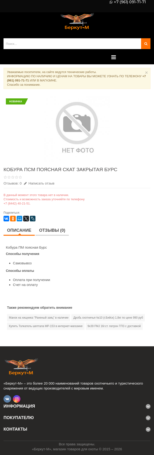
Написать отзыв (39, 183)
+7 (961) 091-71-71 (130, 2)
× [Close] (146, 72)
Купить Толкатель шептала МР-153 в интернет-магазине (46, 326)
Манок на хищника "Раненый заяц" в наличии (38, 317)
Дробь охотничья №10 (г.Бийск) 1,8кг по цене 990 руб (108, 317)
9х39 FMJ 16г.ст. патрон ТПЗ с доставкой (114, 326)
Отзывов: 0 (13, 183)
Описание (19, 230)
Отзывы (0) (52, 230)
